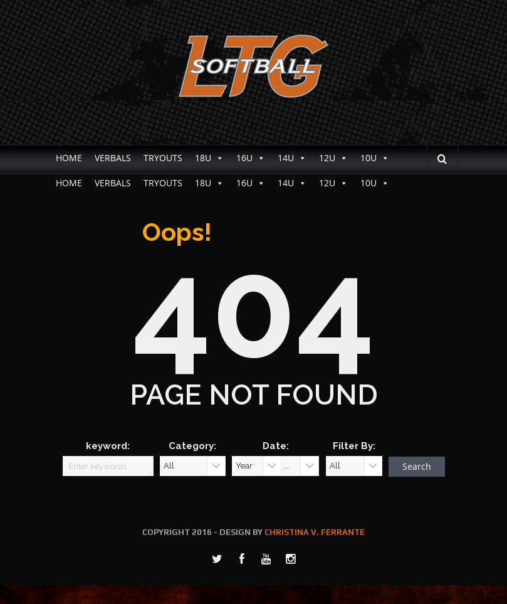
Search (416, 466)
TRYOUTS (163, 158)
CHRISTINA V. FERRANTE (314, 532)
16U (250, 158)
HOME (69, 158)
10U (374, 158)
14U (292, 158)
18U (209, 158)
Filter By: (354, 446)
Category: (192, 446)
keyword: (108, 446)
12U (333, 158)
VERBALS (113, 158)
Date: (276, 446)
